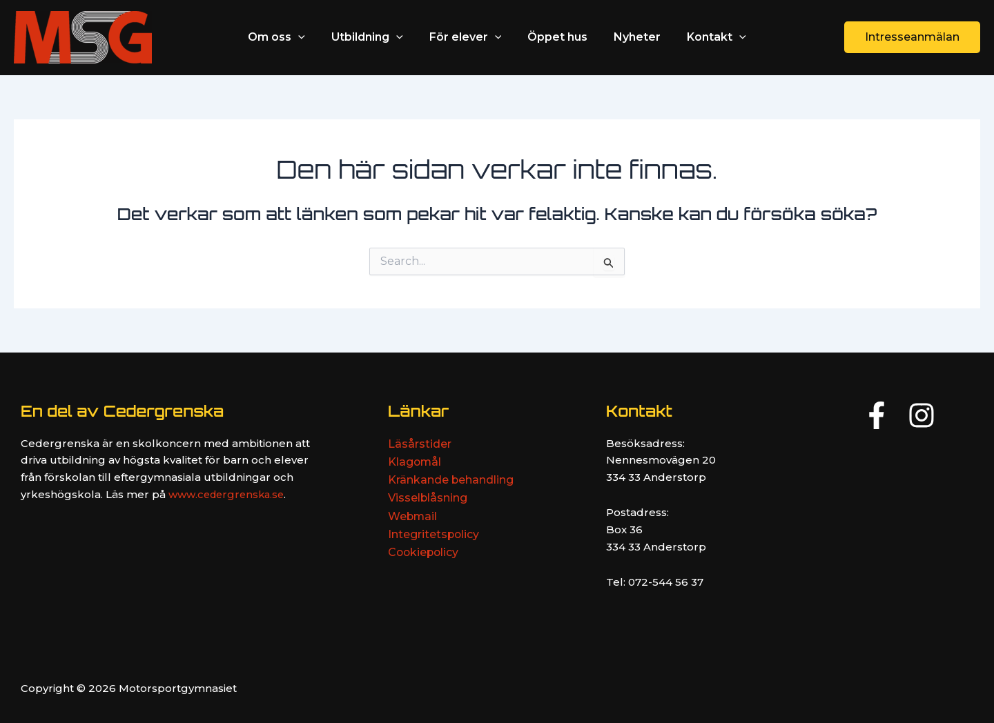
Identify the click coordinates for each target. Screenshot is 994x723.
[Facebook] (876, 415)
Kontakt (706, 37)
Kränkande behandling (451, 479)
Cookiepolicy (424, 552)
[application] (308, 37)
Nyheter (630, 36)
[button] (912, 37)
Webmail (413, 516)
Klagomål (415, 461)
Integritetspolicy (434, 535)
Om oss (286, 37)
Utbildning (373, 37)
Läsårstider (419, 443)
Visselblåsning (428, 498)
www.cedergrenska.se (228, 494)
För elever (467, 37)
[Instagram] (921, 415)
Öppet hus (555, 36)
